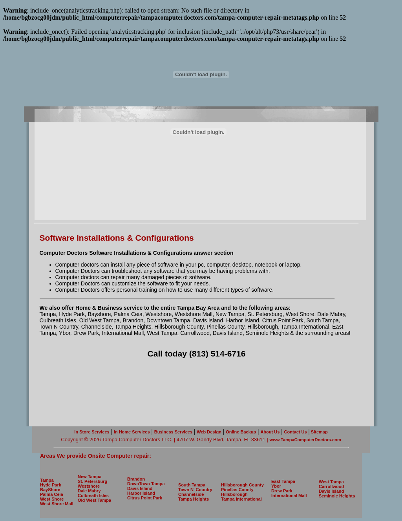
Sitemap (319, 432)
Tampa (47, 480)
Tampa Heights (193, 499)
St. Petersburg (92, 481)
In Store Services (91, 432)
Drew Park (281, 490)
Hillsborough (234, 494)
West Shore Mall (56, 503)
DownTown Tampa (146, 483)
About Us (270, 432)
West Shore (52, 499)
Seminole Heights (337, 496)
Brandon (136, 479)
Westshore (89, 486)
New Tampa (89, 476)
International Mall (289, 495)
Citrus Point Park (144, 497)
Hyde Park (50, 485)
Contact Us (295, 432)
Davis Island (139, 488)
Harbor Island (141, 493)
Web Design (209, 432)
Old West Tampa (94, 500)
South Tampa (191, 485)
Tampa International (241, 499)
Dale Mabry (89, 490)
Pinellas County (237, 489)
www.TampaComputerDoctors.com (305, 439)
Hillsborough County (242, 485)
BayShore (50, 489)
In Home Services (132, 432)
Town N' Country (195, 489)
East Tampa (283, 481)
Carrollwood (331, 486)
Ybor (276, 486)
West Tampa (331, 481)
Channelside (191, 494)
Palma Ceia (51, 494)
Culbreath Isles (93, 495)
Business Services (173, 432)
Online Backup (241, 432)
